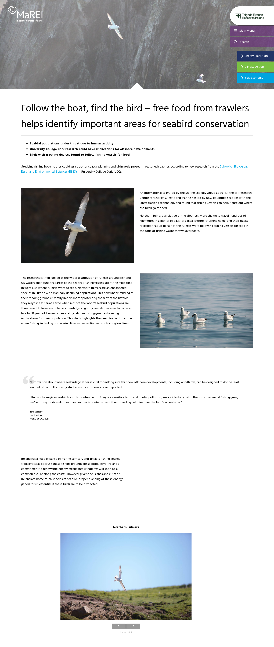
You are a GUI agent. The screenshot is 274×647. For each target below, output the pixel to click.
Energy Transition (258, 55)
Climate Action (257, 67)
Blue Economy (256, 78)
